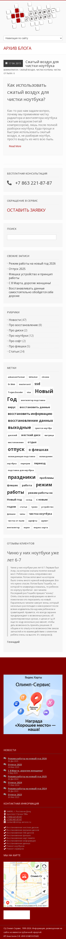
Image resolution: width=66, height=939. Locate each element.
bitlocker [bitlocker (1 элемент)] (33, 377)
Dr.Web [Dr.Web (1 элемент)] (11, 384)
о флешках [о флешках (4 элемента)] (38, 449)
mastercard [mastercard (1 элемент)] (24, 384)
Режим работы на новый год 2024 (27, 788)
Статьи (14, 351)
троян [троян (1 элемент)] (34, 507)
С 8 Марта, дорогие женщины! (30, 283)
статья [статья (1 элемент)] (23, 507)
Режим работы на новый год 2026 (32, 263)
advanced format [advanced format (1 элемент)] (16, 377)
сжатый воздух (27, 70)
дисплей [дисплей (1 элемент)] (12, 435)
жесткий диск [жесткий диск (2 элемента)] (30, 435)
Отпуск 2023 (15, 794)
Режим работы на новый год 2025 (27, 776)
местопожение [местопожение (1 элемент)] (16, 442)
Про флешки (17, 346)
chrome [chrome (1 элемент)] (45, 377)
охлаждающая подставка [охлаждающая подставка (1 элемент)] (21, 456)
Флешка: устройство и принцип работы (31, 276)
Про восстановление (23, 325)
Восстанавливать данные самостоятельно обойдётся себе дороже (31, 292)
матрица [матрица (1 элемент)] (49, 435)
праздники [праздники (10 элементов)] (22, 477)
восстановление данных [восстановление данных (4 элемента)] (30, 420)
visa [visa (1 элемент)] (29, 392)
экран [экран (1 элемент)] (27, 527)
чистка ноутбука (44, 70)
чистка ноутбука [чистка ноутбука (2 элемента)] (40, 513)
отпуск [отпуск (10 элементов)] (16, 449)
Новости (15, 320)
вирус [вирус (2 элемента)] (12, 407)
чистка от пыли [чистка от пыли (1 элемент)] (16, 521)
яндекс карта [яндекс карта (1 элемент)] (41, 527)
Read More (15, 146)
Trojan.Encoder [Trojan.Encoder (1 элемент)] (15, 392)
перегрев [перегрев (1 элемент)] (25, 463)
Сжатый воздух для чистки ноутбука (42, 63)
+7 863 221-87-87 (33, 183)
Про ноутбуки (18, 336)
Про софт (15, 341)
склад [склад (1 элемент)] (29, 500)
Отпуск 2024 (15, 782)
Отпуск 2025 (17, 269)
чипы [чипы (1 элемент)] (22, 514)
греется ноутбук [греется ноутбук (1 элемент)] (43, 428)
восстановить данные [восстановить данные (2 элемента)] (35, 407)
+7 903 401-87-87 (14, 819)
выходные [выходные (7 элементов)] (19, 427)
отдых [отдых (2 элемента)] (32, 442)
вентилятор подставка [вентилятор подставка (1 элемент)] (33, 400)
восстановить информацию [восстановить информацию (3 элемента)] (30, 414)
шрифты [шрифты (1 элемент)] (32, 521)
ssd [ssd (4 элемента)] (37, 383)
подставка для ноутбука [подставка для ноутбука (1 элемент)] (21, 470)
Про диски (16, 330)
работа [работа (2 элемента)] (27, 485)
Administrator (11, 70)
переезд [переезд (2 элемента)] (40, 463)
